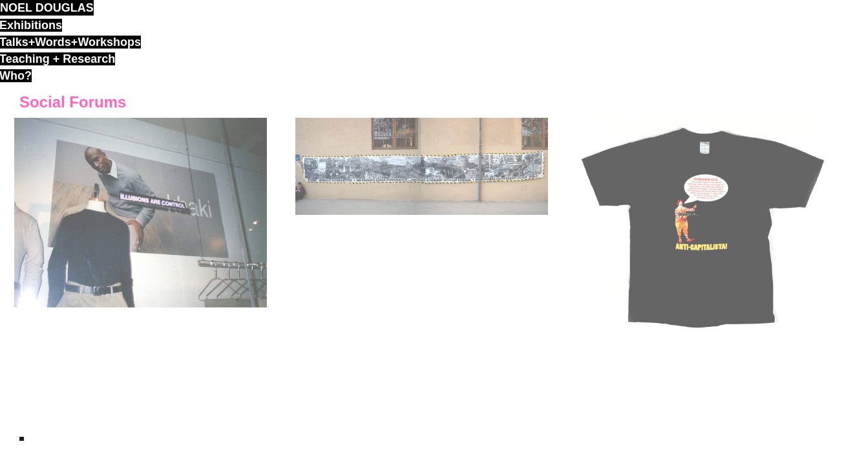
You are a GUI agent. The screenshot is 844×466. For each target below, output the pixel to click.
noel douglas (47, 7)
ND (21, 439)
